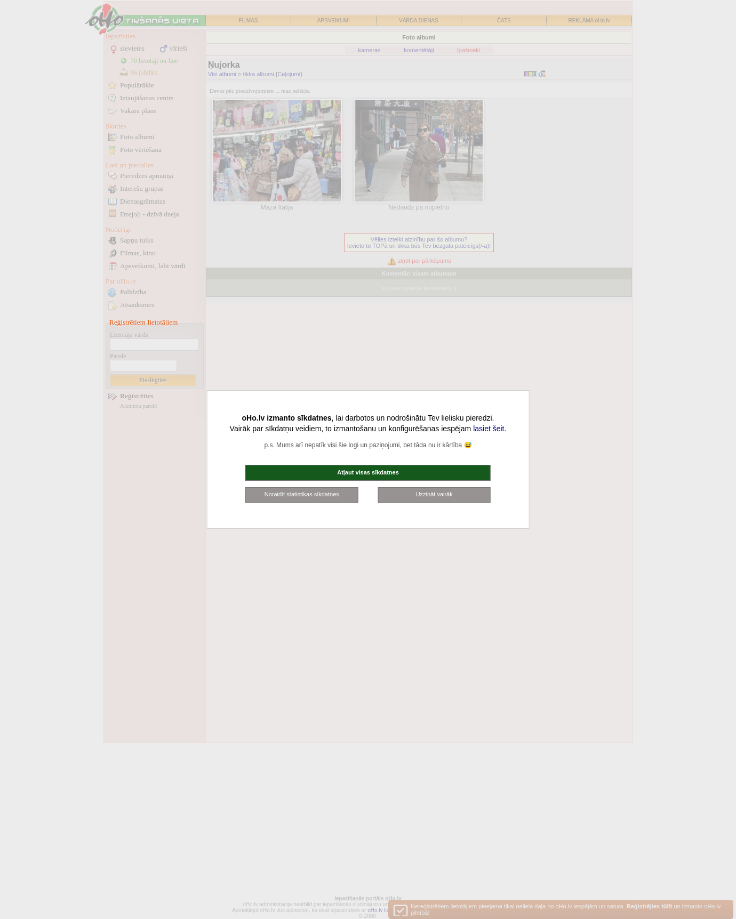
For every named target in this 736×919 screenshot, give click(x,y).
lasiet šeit (488, 428)
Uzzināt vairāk (434, 494)
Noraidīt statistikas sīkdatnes (302, 494)
